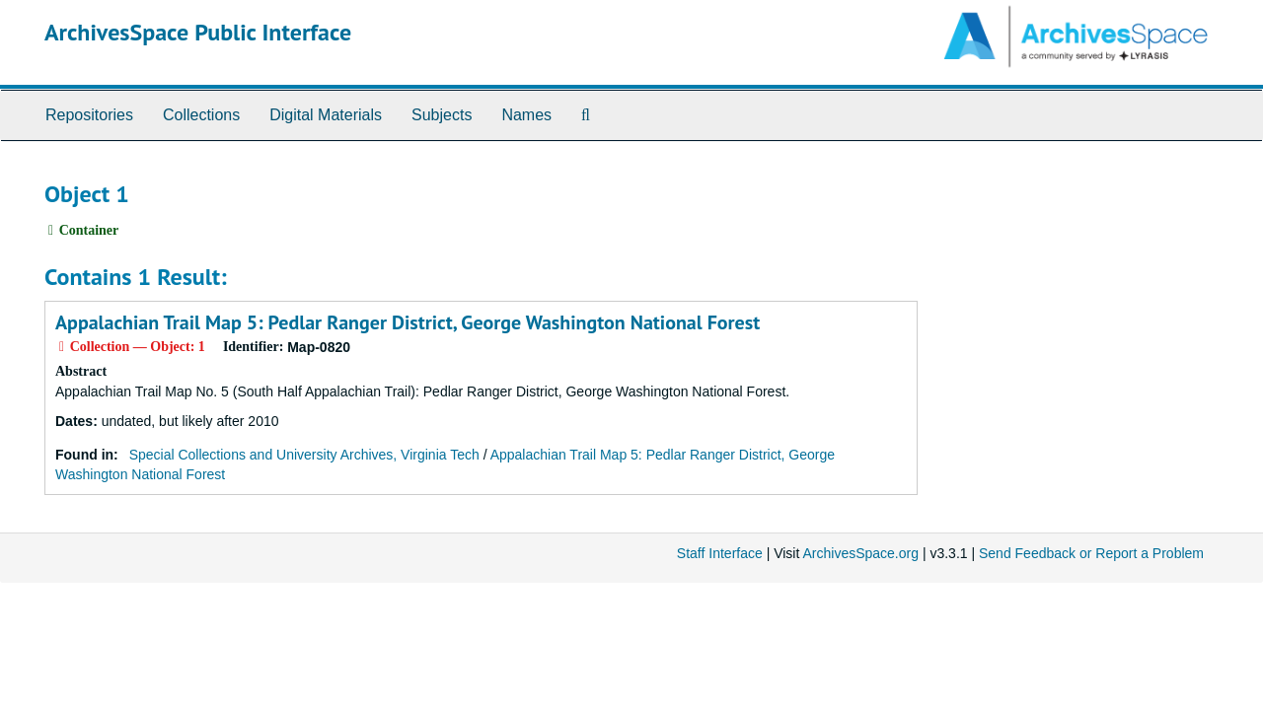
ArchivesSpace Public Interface (197, 32)
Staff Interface (720, 553)
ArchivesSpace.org (860, 553)
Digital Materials (325, 114)
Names (526, 114)
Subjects (441, 114)
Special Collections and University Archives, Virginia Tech (304, 454)
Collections (201, 114)
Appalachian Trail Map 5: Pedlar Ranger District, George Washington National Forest (407, 322)
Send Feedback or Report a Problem (1091, 553)
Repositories (89, 114)
